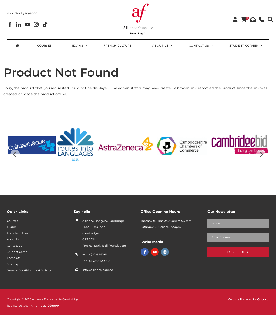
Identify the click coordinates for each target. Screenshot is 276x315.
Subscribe (238, 252)
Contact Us (199, 45)
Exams (77, 45)
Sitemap (13, 264)
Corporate (14, 258)
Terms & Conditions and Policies (29, 270)
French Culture (118, 45)
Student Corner (243, 45)
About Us (160, 45)
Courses (44, 45)
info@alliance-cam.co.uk (99, 269)
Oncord (262, 299)
